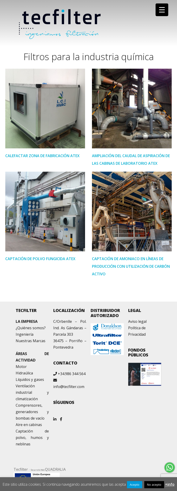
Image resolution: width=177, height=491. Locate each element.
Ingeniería (24, 334)
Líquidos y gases (30, 379)
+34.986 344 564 (72, 373)
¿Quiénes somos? (31, 327)
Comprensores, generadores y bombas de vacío (32, 412)
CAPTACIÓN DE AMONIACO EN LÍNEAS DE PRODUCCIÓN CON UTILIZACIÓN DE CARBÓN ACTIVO (131, 266)
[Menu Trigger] (162, 9)
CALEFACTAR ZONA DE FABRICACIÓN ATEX (42, 155)
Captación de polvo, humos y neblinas (32, 438)
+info (169, 484)
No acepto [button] (154, 484)
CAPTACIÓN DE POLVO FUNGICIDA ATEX (40, 258)
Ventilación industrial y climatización (32, 392)
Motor (21, 366)
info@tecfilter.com (68, 386)
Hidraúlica (24, 373)
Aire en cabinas (29, 424)
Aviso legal (137, 321)
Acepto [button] (134, 484)
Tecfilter (21, 469)
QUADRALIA (55, 469)
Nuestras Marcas (30, 340)
